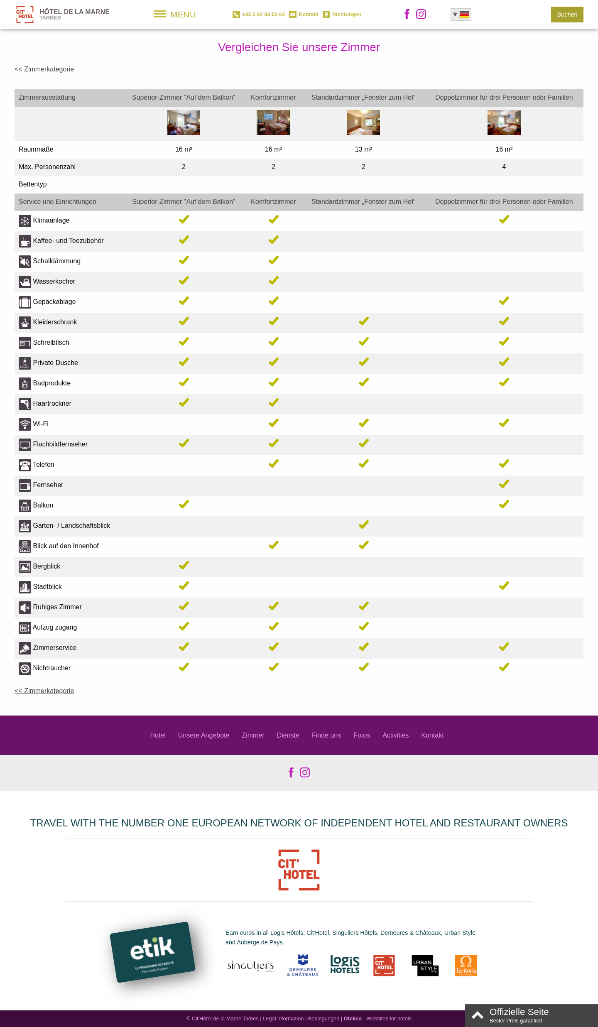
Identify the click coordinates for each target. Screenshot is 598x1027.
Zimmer (253, 735)
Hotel (157, 735)
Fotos (361, 735)
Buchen (567, 14)
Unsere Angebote (204, 735)
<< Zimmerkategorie (44, 69)
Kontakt (432, 735)
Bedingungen (323, 1018)
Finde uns (326, 735)
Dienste (288, 735)
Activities (395, 735)
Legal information (283, 1018)
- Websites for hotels (378, 1018)
